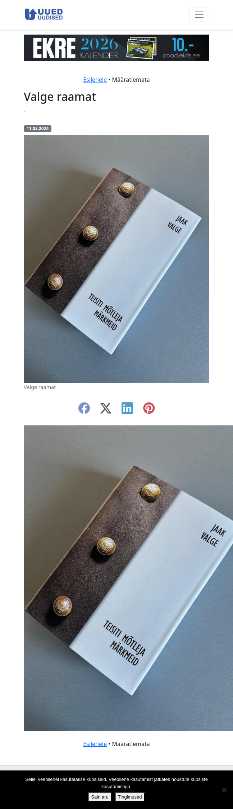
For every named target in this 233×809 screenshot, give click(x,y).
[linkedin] (127, 410)
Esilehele (95, 80)
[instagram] (149, 410)
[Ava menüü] (199, 15)
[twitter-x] (106, 410)
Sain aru (99, 797)
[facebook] (84, 410)
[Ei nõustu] (224, 790)
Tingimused (130, 797)
